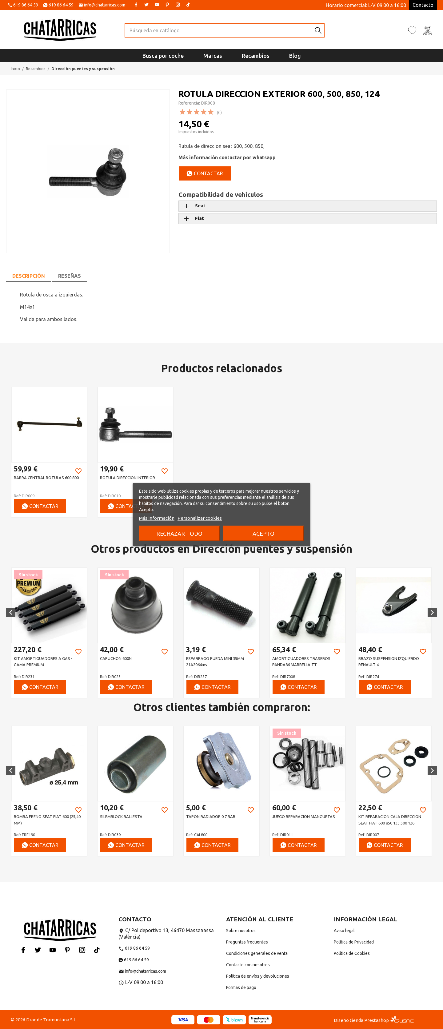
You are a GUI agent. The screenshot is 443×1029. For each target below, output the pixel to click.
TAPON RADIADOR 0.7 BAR (210, 816)
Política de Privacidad (354, 942)
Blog (295, 56)
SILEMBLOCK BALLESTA (121, 816)
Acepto (263, 533)
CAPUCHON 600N (116, 658)
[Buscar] (218, 30)
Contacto (423, 5)
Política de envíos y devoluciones (257, 976)
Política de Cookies (352, 953)
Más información (156, 518)
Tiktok (188, 5)
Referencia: (189, 103)
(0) (219, 112)
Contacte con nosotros (248, 964)
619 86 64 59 (25, 5)
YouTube (157, 5)
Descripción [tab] (28, 276)
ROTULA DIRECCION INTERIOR (127, 477)
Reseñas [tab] (69, 276)
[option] (49, 452)
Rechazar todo (179, 533)
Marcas (212, 56)
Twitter (146, 5)
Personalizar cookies (200, 518)
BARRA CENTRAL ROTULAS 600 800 (46, 477)
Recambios (255, 56)
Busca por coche (163, 56)
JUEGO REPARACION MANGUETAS (303, 816)
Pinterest (167, 5)
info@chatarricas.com (104, 5)
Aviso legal (344, 930)
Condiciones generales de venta (257, 953)
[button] (10, 612)
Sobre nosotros (241, 930)
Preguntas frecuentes (247, 942)
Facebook (136, 5)
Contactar (204, 173)
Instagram (178, 5)
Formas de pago (241, 987)
